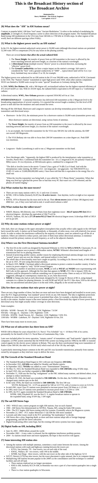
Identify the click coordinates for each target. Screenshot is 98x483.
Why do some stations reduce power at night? (28, 223)
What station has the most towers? (24, 187)
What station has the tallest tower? (24, 206)
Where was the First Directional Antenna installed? (32, 243)
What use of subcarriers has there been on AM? (29, 326)
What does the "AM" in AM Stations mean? (27, 26)
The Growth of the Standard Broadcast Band (28, 357)
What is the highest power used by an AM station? (30, 43)
